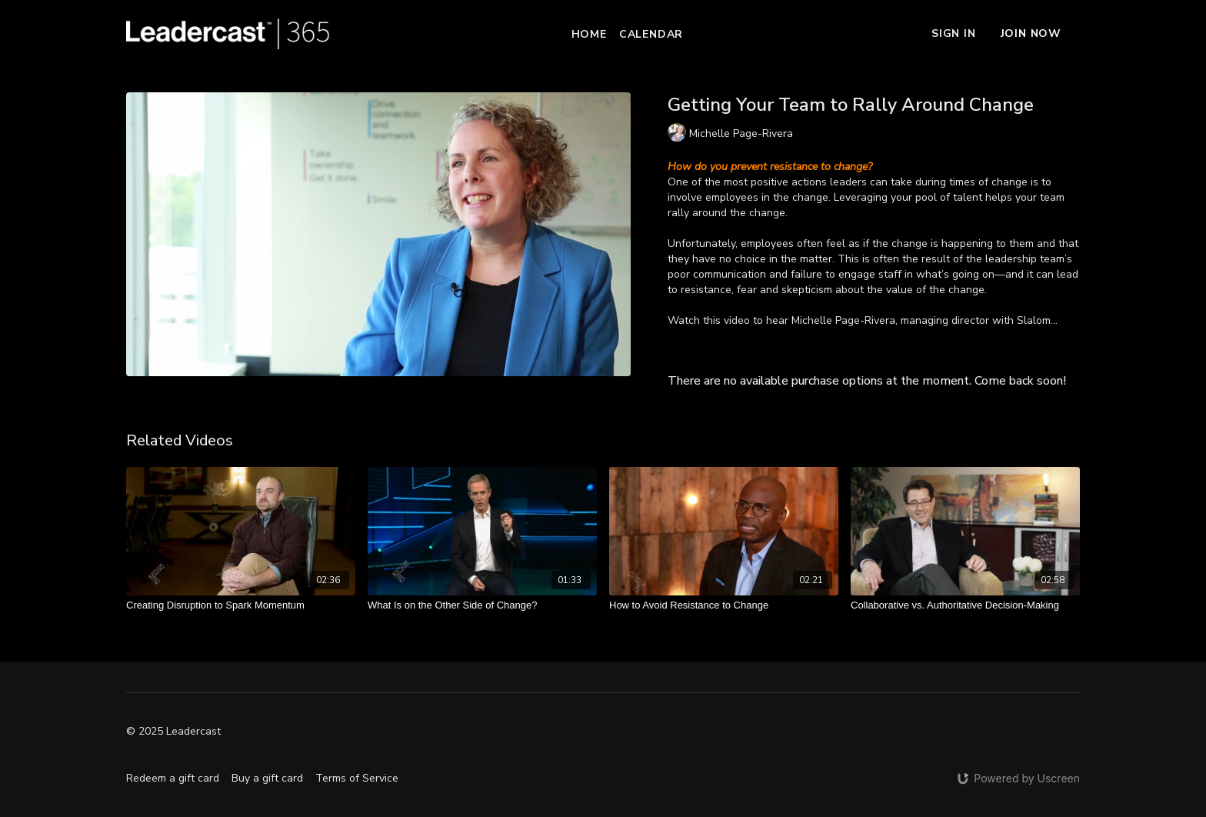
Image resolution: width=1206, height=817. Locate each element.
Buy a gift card (267, 778)
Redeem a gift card (172, 778)
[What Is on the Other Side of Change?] (482, 605)
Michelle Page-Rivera (843, 320)
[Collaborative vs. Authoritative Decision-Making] (965, 605)
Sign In (953, 33)
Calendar (651, 34)
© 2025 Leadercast (173, 731)
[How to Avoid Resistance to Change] (723, 605)
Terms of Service (356, 778)
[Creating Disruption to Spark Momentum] (240, 605)
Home (589, 34)
